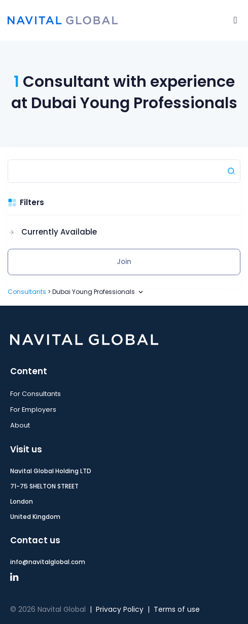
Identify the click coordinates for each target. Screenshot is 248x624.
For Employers (33, 409)
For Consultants (35, 394)
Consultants (27, 291)
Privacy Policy (120, 609)
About (20, 425)
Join (124, 262)
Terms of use (177, 609)
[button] (52, 232)
